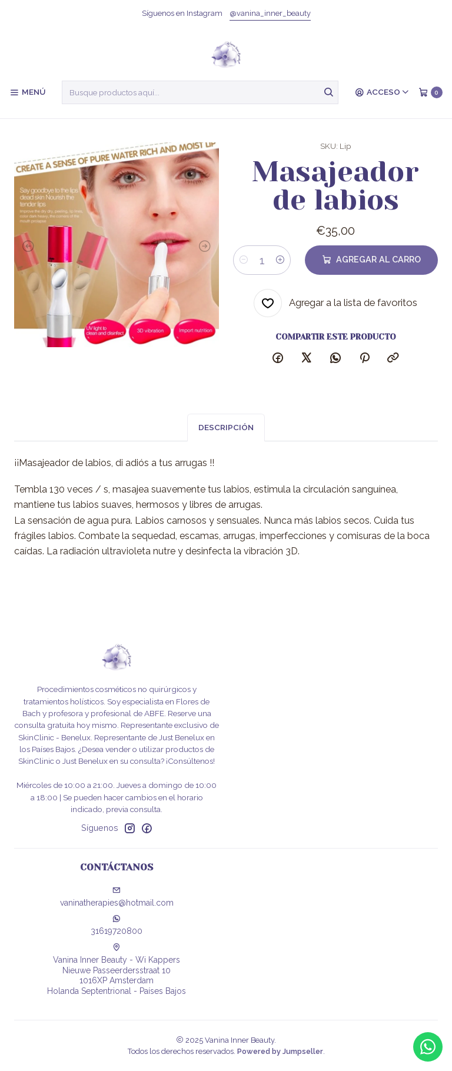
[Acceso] (382, 92)
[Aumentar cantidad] (280, 260)
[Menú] (27, 92)
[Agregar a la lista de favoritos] (335, 303)
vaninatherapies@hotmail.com (117, 896)
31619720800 (116, 925)
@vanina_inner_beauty (270, 13)
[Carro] (430, 92)
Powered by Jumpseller (280, 1051)
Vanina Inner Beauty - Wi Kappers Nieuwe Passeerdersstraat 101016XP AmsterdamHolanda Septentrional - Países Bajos (116, 969)
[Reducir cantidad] (244, 260)
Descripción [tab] (226, 439)
